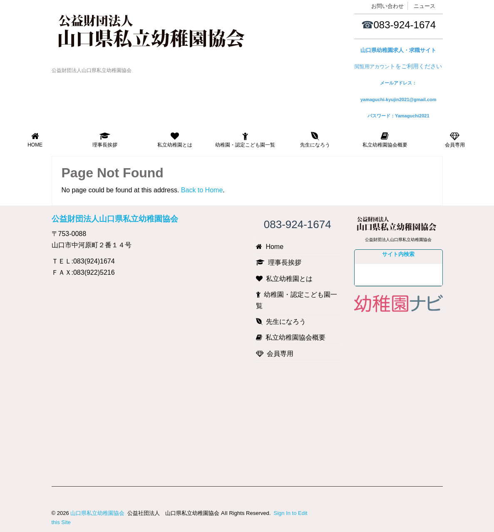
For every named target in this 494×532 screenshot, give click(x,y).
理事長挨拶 (105, 140)
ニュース (424, 6)
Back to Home (202, 190)
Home (35, 140)
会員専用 (455, 140)
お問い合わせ (387, 6)
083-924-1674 (405, 24)
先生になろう (315, 140)
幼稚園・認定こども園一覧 (245, 140)
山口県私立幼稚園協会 (97, 513)
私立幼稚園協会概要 (385, 140)
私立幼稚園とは (175, 140)
